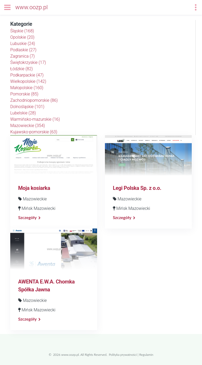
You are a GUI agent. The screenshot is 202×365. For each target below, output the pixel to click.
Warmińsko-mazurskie (35, 119)
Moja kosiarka (34, 188)
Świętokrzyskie (28, 62)
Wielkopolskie (28, 81)
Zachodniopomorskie (34, 100)
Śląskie (22, 30)
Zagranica (22, 56)
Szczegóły (27, 217)
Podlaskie (23, 49)
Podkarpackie (27, 75)
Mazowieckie (27, 125)
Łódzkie (21, 68)
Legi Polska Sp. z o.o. (137, 188)
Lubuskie (22, 43)
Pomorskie (24, 94)
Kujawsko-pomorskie (33, 131)
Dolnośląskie (27, 106)
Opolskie (22, 37)
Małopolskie (26, 87)
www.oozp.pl (31, 7)
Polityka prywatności (123, 355)
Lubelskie (23, 112)
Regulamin (146, 355)
